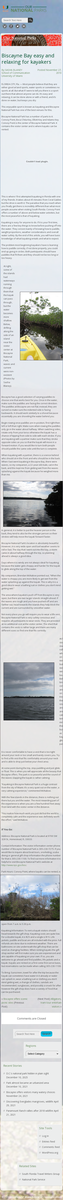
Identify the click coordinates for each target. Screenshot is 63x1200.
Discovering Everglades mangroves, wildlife (29, 1101)
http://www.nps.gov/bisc (14, 865)
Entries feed (48, 1141)
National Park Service (33, 1179)
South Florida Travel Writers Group (41, 1173)
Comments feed (51, 1147)
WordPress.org (50, 1152)
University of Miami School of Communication (35, 1196)
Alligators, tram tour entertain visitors (51, 1002)
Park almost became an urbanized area (27, 1082)
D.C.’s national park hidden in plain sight (27, 1073)
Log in (45, 1136)
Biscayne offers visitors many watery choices (30, 1092)
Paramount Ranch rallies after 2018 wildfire (29, 1110)
